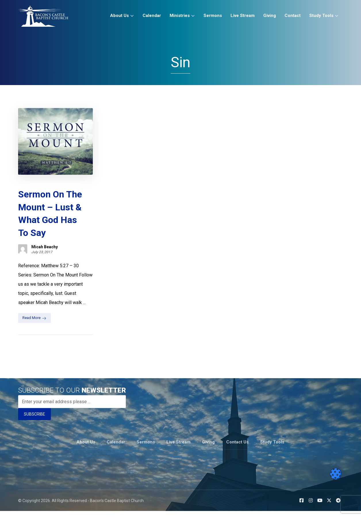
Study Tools (272, 448)
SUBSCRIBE (34, 420)
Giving (208, 448)
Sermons (146, 448)
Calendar (116, 448)
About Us (85, 448)
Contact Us (237, 448)
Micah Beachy (44, 243)
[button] (301, 506)
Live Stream (178, 448)
